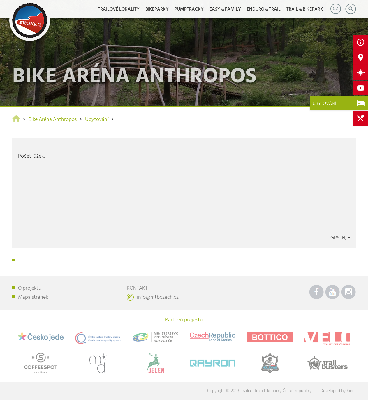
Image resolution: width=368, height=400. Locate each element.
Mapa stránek (33, 297)
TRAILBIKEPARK (304, 9)
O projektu (29, 288)
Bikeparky (157, 9)
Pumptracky (189, 9)
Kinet (351, 390)
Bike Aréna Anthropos (53, 119)
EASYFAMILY (225, 9)
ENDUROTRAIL (264, 9)
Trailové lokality (119, 9)
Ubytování (96, 119)
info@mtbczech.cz (158, 297)
